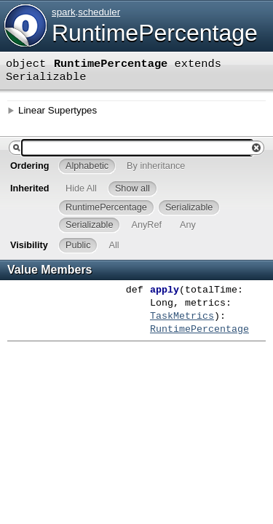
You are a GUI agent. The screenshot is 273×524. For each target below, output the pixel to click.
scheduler (99, 12)
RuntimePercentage (155, 33)
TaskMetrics (182, 316)
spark (64, 12)
